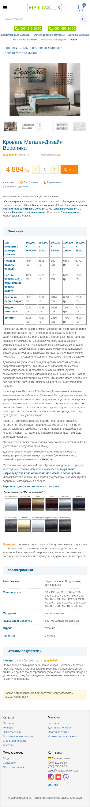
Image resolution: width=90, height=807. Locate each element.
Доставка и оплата (59, 727)
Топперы (8, 727)
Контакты (53, 723)
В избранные (31, 182)
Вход (25, 696)
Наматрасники (12, 732)
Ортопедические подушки (19, 736)
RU (56, 784)
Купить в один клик (17, 186)
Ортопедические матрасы (49, 35)
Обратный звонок (13, 767)
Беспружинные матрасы (15, 35)
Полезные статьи (58, 732)
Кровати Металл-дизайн (21, 53)
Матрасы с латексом (25, 39)
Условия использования (62, 736)
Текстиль (8, 745)
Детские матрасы (78, 35)
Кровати (56, 48)
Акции (73, 39)
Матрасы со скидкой (53, 39)
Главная (9, 48)
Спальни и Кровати (32, 48)
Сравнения (10, 762)
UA (50, 784)
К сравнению (54, 182)
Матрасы (8, 723)
